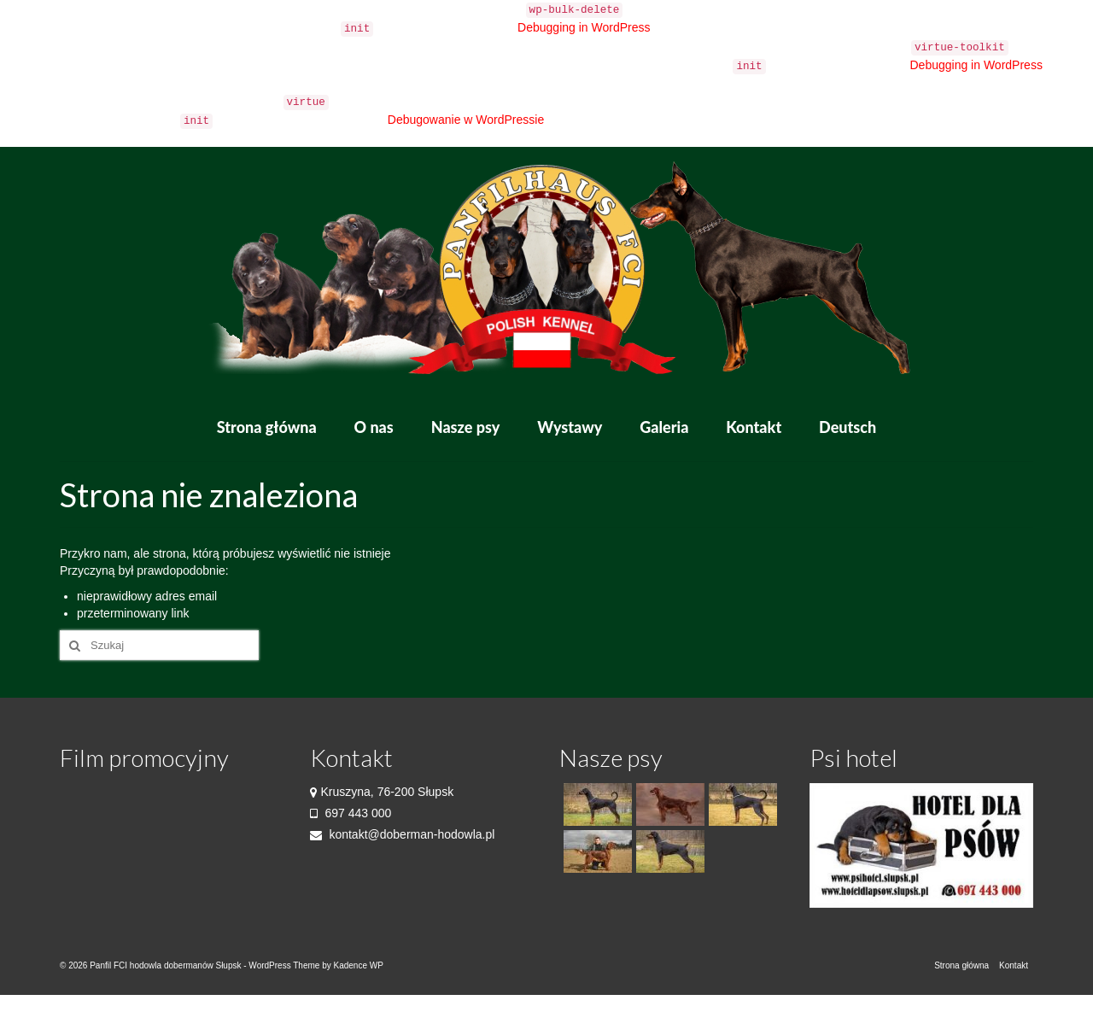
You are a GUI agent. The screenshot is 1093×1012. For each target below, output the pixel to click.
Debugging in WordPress (583, 27)
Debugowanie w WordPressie (466, 119)
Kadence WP (358, 965)
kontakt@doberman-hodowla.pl (402, 834)
